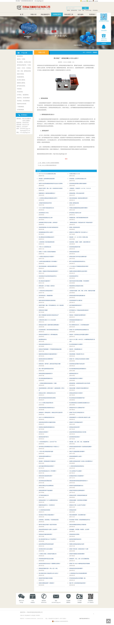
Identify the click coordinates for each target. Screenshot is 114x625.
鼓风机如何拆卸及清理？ (74, 427)
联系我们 (92, 14)
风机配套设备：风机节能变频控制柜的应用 (78, 217)
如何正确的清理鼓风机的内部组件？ (47, 466)
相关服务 (81, 14)
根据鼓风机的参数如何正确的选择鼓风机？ (48, 354)
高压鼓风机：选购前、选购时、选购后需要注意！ (80, 242)
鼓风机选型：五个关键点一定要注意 (47, 285)
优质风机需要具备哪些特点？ (45, 456)
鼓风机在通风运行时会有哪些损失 (46, 485)
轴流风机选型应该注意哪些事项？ (46, 358)
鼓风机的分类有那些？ (44, 432)
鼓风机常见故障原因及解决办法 (76, 485)
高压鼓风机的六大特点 (44, 212)
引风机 (79, 10)
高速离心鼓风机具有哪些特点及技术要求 (78, 271)
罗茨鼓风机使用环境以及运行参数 (46, 558)
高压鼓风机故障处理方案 (74, 246)
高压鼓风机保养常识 (73, 276)
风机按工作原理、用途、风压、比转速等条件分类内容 (50, 188)
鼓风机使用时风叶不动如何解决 (46, 490)
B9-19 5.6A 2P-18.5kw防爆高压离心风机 (47, 173)
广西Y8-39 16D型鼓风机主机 (45, 246)
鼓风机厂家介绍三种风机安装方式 (76, 412)
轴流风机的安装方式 (73, 373)
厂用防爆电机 (20, 106)
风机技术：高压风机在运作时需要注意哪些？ (79, 334)
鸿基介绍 (33, 14)
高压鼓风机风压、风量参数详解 (46, 295)
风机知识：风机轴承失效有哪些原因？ (77, 315)
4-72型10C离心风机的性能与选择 (46, 451)
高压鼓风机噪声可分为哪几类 (75, 300)
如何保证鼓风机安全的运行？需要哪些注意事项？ (49, 563)
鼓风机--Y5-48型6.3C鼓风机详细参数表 (47, 251)
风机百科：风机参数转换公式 (75, 349)
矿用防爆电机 (20, 109)
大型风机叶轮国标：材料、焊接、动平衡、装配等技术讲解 (82, 290)
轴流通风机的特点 (43, 339)
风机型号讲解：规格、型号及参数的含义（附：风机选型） (51, 305)
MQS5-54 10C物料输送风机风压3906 (46, 417)
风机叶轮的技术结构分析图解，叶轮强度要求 (79, 281)
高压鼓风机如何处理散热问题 (45, 480)
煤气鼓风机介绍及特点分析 (75, 212)
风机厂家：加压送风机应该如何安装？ (77, 583)
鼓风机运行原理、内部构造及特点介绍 (47, 393)
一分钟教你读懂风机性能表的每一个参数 (48, 383)
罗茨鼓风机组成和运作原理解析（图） (77, 578)
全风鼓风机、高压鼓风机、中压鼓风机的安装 (48, 519)
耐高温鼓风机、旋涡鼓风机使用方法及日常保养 (79, 383)
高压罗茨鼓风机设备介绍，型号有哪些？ (48, 471)
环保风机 (19, 88)
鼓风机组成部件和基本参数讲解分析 (77, 295)
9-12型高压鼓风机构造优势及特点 (76, 466)
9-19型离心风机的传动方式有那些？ (46, 256)
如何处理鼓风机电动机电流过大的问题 (77, 432)
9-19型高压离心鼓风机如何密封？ (46, 290)
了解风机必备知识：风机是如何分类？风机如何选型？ (81, 222)
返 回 (66, 158)
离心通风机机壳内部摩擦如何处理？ (47, 237)
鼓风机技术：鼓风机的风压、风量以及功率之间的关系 (50, 412)
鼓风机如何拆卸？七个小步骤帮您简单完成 (48, 500)
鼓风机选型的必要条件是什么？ (46, 344)
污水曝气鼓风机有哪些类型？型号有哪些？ (48, 261)
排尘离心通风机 (21, 80)
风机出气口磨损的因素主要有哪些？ (77, 451)
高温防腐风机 (20, 77)
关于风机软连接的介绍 (44, 495)
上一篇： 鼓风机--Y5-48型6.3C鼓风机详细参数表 (48, 162)
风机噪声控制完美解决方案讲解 (46, 578)
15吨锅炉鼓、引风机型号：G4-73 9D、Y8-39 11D (80, 188)
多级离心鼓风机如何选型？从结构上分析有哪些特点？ (81, 461)
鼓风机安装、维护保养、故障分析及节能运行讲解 (49, 363)
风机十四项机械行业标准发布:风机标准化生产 (49, 315)
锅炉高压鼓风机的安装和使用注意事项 (47, 397)
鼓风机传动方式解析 (43, 310)
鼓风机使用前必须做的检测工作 (46, 373)
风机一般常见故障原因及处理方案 (46, 368)
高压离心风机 (88, 10)
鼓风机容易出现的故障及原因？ (46, 475)
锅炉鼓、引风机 (21, 59)
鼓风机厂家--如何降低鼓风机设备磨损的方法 (79, 329)
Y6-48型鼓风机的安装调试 (44, 510)
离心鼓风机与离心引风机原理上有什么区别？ (48, 573)
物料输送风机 (74, 10)
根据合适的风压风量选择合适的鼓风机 (47, 300)
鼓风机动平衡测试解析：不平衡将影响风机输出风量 (50, 349)
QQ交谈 (96, 1)
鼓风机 (68, 10)
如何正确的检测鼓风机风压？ (75, 305)
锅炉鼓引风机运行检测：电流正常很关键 (48, 524)
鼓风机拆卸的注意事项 (74, 534)
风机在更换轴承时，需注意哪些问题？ (77, 514)
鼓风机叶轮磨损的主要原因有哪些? (77, 553)
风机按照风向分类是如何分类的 (76, 285)
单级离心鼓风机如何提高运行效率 (76, 544)
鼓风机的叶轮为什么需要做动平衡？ (77, 407)
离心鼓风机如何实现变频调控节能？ (77, 397)
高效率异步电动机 (21, 103)
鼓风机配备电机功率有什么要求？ (46, 232)
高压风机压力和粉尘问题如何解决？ (47, 514)
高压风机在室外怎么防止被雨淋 (46, 549)
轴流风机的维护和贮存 (44, 436)
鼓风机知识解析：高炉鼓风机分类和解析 (78, 500)
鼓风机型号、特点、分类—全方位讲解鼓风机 (79, 558)
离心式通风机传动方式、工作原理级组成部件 (79, 324)
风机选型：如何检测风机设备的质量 (47, 178)
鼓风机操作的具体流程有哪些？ (76, 568)
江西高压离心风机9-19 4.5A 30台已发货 (47, 320)
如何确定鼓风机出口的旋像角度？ (76, 475)
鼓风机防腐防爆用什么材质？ (75, 456)
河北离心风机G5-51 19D (74, 173)
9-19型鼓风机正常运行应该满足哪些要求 (78, 573)
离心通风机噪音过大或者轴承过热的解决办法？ (79, 402)
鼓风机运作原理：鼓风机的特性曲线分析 (78, 495)
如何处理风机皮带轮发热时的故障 (46, 544)
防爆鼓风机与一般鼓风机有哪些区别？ (47, 193)
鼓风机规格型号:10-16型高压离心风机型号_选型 (79, 417)
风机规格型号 (45, 14)
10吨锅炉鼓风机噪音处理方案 (45, 203)
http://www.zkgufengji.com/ (60, 154)
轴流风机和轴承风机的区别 (75, 539)
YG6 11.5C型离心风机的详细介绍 (46, 402)
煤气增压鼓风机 (21, 85)
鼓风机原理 (57, 14)
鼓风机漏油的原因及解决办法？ (76, 320)
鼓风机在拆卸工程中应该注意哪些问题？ (78, 256)
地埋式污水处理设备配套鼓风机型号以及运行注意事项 (50, 183)
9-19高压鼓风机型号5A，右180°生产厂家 (47, 441)
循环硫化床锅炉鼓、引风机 (24, 65)
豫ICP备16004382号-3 (84, 618)
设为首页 (84, 1)
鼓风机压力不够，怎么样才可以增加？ (77, 505)
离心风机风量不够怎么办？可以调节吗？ (48, 539)
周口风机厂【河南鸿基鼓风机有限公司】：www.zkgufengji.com (29, 0)
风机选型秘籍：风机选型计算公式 (76, 354)
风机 (83, 10)
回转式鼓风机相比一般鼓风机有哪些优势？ (78, 198)
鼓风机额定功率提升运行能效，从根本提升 (48, 222)
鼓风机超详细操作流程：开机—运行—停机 (48, 568)
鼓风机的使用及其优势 (74, 251)
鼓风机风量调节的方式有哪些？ (76, 378)
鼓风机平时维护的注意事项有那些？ (77, 490)
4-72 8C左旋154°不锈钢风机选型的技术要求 (78, 266)
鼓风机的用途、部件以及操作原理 (76, 193)
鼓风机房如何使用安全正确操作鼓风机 (47, 422)
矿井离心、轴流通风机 (23, 94)
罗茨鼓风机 (95, 10)
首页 (84, 52)
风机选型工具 (68, 14)
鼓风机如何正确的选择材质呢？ (46, 534)
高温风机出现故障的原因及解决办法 (47, 427)
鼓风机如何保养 (72, 510)
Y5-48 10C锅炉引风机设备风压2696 (46, 207)
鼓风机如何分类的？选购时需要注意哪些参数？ (49, 324)
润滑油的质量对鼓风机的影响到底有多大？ (78, 480)
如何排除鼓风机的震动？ (74, 436)
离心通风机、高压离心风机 (24, 62)
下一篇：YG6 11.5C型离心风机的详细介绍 (47, 165)
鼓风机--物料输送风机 (74, 203)
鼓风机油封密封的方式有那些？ (76, 393)
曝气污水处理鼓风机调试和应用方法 (77, 261)
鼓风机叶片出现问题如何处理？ (76, 422)
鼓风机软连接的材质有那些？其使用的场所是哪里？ (80, 446)
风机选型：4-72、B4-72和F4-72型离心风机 (78, 237)
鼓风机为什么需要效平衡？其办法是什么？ (78, 232)
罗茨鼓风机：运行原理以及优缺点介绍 (77, 178)
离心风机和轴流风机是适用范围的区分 (77, 368)
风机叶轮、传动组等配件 (23, 97)
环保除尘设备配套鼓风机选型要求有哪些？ (78, 207)
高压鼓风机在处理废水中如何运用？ (77, 363)
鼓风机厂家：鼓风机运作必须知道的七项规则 (79, 358)
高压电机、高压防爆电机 (23, 100)
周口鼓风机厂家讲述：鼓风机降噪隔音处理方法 (79, 519)
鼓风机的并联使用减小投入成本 (46, 217)
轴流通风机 (20, 56)
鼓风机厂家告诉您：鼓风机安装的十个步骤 (78, 549)
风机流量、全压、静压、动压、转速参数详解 (79, 441)
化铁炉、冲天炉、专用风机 (24, 68)
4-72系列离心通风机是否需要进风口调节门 (48, 198)
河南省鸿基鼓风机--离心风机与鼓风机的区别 (48, 227)
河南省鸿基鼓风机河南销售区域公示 (47, 407)
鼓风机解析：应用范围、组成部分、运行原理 (79, 529)
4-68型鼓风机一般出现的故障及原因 (46, 242)
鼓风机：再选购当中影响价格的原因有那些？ (48, 271)
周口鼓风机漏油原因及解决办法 (46, 378)
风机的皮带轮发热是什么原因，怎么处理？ (48, 529)
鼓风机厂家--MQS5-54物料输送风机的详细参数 (79, 563)
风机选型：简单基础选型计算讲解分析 (47, 461)
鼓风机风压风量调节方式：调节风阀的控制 (48, 334)
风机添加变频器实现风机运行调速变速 (77, 524)
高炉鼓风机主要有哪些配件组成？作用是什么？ (49, 446)
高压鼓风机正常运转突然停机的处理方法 (48, 276)
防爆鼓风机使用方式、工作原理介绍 (47, 505)
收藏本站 (90, 1)
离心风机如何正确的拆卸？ (45, 281)
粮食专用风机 (20, 74)
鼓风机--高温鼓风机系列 (74, 227)
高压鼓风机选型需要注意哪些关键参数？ (78, 183)
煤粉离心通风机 (21, 82)
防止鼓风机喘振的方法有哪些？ (76, 344)
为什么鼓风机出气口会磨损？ (75, 471)
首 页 (21, 14)
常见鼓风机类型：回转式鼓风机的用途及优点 (48, 329)
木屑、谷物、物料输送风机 (24, 71)
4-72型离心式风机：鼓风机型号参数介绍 (47, 553)
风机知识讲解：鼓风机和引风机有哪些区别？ (79, 388)
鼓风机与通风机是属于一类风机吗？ (47, 583)
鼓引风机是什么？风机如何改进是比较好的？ (79, 310)
